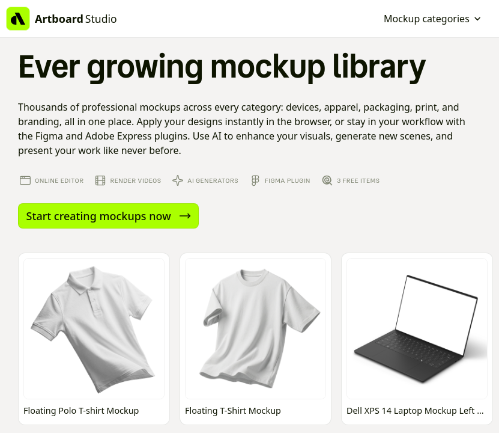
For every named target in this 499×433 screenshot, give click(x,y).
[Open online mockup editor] (94, 339)
